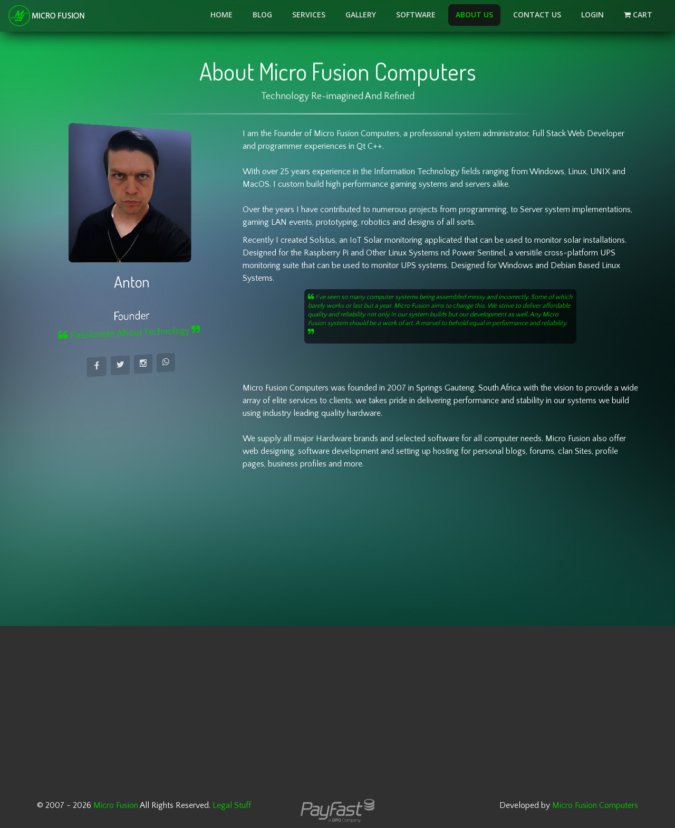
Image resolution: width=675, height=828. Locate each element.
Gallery (360, 14)
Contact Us (537, 14)
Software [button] (416, 14)
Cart (644, 14)
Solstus (322, 240)
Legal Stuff (232, 805)
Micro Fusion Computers (595, 805)
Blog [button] (262, 14)
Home (221, 14)
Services (308, 14)
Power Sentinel (478, 253)
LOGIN (592, 14)
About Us (474, 14)
